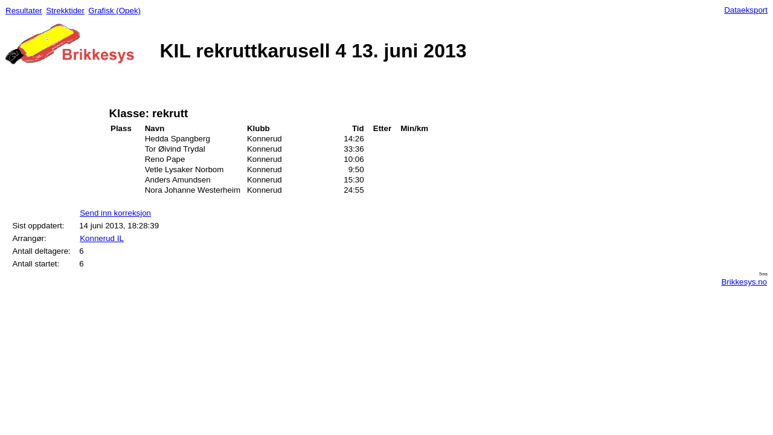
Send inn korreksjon (115, 213)
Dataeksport (746, 9)
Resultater (23, 10)
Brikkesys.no (744, 281)
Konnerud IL (102, 238)
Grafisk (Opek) (114, 10)
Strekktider (65, 10)
